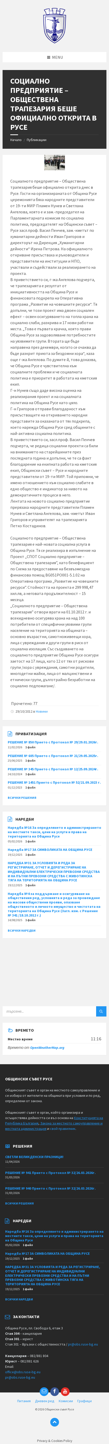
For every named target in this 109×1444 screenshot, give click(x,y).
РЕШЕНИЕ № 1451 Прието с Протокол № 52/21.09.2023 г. (54, 782)
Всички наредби (22, 930)
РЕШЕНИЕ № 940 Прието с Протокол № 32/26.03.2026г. (50, 1188)
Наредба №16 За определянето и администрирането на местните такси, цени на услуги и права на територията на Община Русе (54, 832)
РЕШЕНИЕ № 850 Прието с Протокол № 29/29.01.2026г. (53, 742)
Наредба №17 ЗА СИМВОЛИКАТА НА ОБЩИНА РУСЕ (50, 849)
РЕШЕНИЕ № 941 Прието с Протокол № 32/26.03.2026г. (50, 1172)
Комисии (66, 1401)
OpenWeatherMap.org (47, 1047)
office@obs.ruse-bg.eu (22, 1372)
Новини (42, 711)
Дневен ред (44, 1401)
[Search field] (54, 1011)
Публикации (36, 139)
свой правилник (63, 1128)
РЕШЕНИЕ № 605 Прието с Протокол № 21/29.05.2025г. (53, 755)
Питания (24, 1401)
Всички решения (22, 798)
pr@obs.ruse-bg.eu (83, 1344)
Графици (84, 1401)
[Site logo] (54, 42)
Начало (16, 139)
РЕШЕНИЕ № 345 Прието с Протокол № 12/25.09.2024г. (53, 769)
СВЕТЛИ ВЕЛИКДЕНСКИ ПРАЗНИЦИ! (34, 1156)
